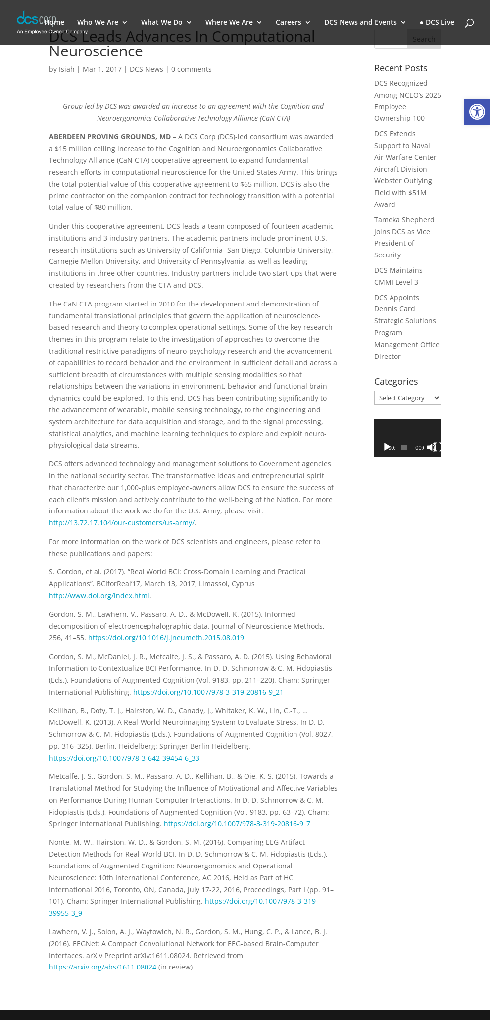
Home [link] (54, 23)
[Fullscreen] (438, 447)
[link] (477, 112)
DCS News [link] (146, 69)
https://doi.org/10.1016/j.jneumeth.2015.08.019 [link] (166, 637)
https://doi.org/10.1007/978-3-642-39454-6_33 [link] (124, 758)
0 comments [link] (191, 69)
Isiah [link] (67, 69)
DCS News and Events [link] (360, 23)
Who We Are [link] (97, 23)
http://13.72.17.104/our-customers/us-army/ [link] (122, 522)
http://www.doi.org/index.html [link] (99, 595)
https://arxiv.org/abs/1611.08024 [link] (103, 966)
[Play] (387, 447)
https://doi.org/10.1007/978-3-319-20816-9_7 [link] (237, 823)
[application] (407, 438)
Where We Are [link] (229, 23)
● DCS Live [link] (437, 23)
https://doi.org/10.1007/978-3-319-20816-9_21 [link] (208, 692)
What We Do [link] (162, 23)
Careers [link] (288, 23)
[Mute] (432, 447)
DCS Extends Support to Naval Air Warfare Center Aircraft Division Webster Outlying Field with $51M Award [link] (405, 169)
